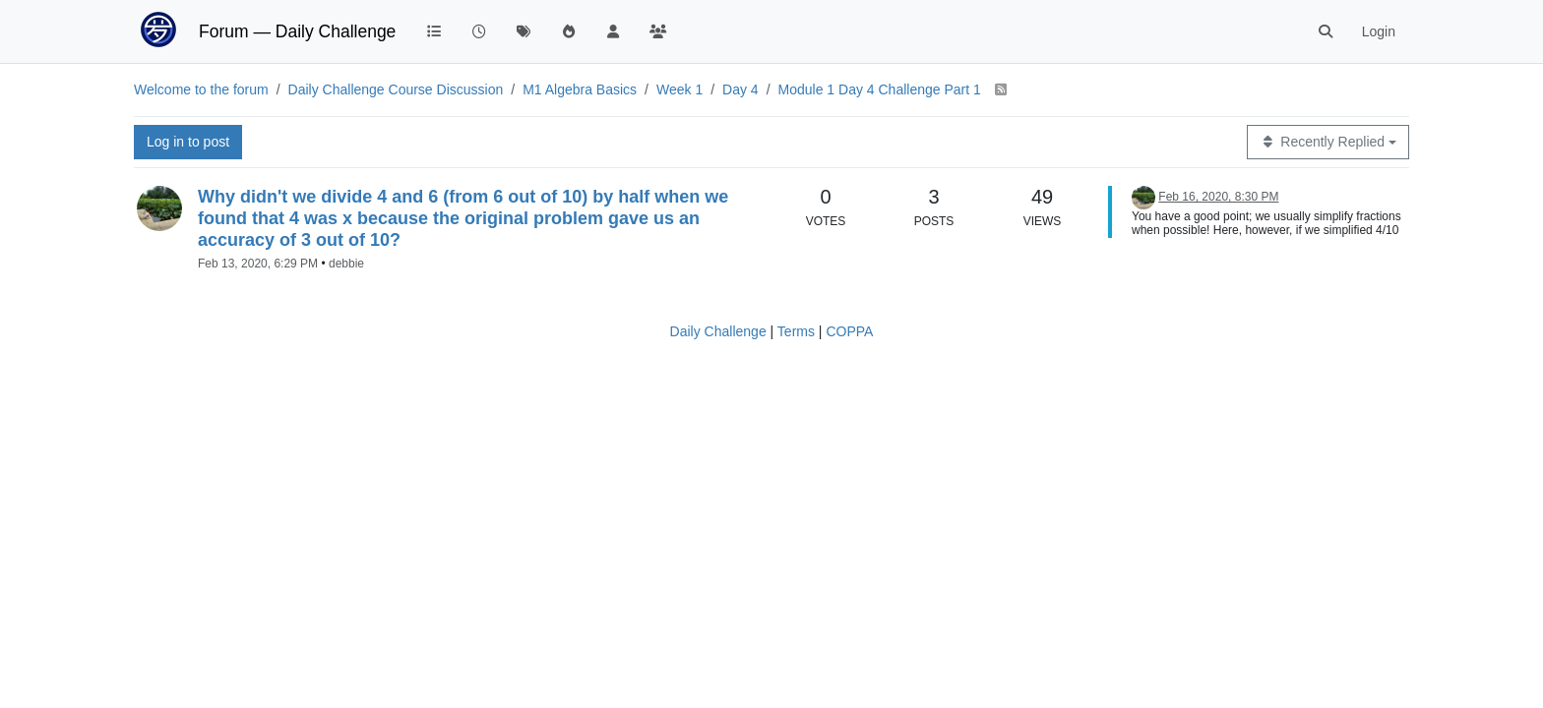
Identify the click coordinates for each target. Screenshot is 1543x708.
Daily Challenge (718, 331)
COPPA (849, 331)
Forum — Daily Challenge (297, 31)
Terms (796, 331)
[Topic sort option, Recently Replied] (1328, 142)
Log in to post (188, 141)
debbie (346, 263)
